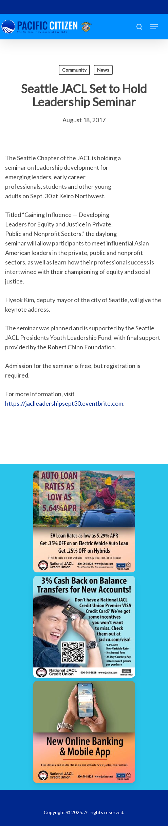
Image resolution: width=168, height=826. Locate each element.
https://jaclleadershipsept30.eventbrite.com (64, 403)
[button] (154, 26)
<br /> (142, 194)
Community (74, 70)
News (103, 70)
